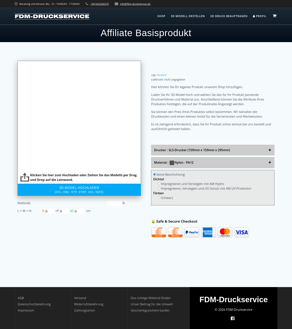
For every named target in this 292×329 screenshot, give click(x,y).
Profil (260, 16)
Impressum (26, 310)
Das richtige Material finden (150, 298)
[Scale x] (64, 211)
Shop (161, 16)
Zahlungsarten (84, 310)
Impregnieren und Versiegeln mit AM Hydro (191, 184)
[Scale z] (79, 211)
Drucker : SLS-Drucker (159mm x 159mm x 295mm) (192, 150)
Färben (158, 193)
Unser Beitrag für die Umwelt (152, 304)
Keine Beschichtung (169, 174)
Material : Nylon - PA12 (173, 162)
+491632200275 (99, 4)
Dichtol (158, 179)
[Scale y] (50, 211)
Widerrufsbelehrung (88, 304)
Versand (161, 75)
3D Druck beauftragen (228, 16)
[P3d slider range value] (114, 204)
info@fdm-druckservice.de (135, 4)
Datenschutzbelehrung (34, 304)
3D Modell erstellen (188, 16)
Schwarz (165, 198)
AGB (21, 298)
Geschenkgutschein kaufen (150, 310)
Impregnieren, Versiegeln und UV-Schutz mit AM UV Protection (204, 188)
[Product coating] (154, 174)
